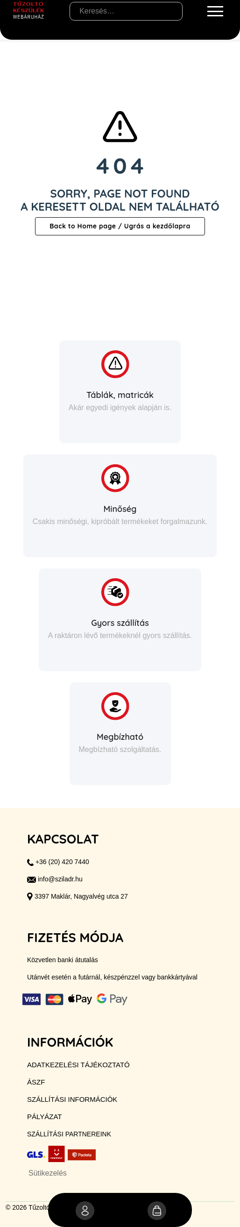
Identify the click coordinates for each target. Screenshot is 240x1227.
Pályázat (44, 1117)
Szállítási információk (72, 1099)
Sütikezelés (47, 1173)
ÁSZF (36, 1082)
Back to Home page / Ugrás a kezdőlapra (120, 226)
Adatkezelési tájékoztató (78, 1065)
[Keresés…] (126, 11)
